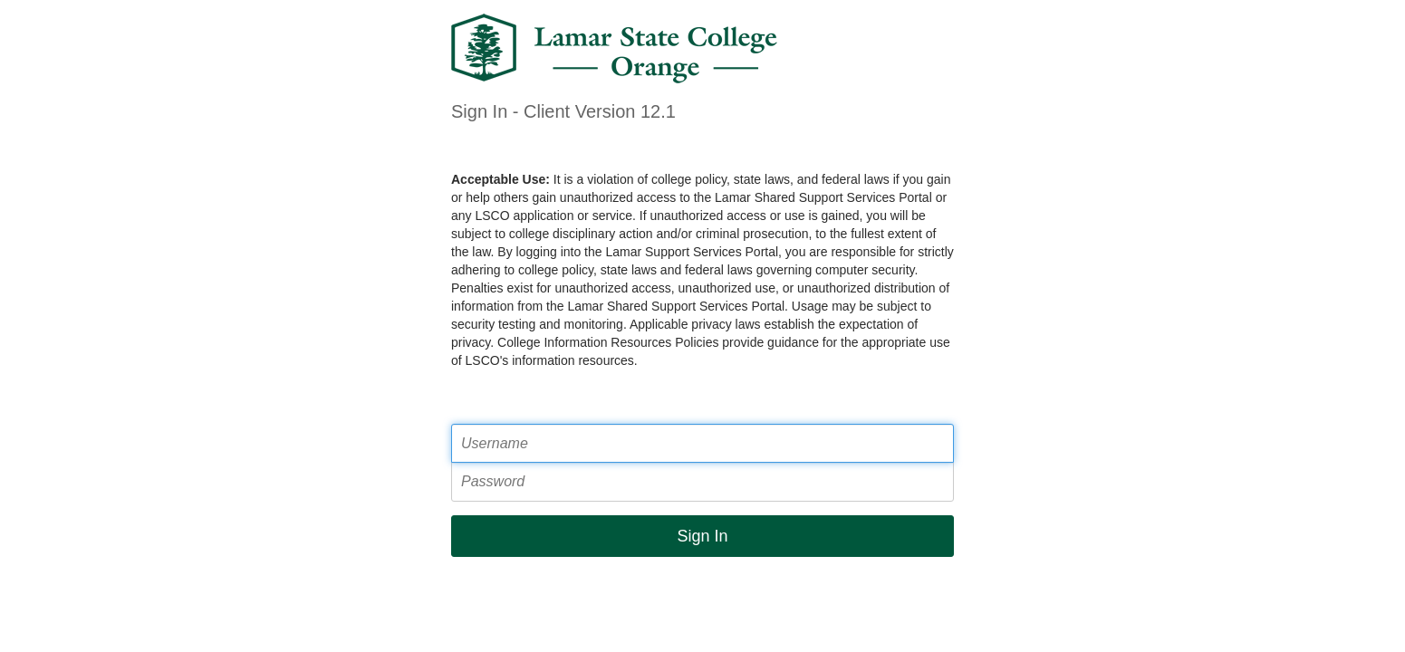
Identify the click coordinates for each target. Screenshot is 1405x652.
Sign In (702, 536)
